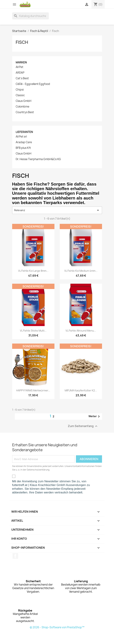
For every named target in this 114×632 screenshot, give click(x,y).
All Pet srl (21, 136)
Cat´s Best (22, 78)
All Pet (19, 67)
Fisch (22, 42)
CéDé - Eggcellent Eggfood (33, 84)
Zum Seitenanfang (83, 426)
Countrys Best (25, 112)
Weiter (94, 416)
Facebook (15, 556)
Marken (21, 62)
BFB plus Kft (23, 148)
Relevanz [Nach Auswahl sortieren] (57, 210)
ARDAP (20, 72)
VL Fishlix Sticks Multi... (33, 330)
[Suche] (30, 15)
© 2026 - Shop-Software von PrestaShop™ (57, 627)
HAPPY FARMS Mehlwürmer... (33, 390)
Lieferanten (24, 132)
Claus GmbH (23, 101)
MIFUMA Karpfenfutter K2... (81, 390)
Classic (20, 95)
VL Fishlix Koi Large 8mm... (33, 270)
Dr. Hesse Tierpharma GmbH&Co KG (38, 159)
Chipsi (20, 89)
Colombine (22, 106)
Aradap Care (24, 142)
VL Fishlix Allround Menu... (81, 330)
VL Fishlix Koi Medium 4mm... (80, 270)
